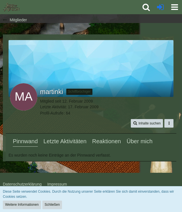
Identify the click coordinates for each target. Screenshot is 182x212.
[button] (174, 7)
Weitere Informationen (22, 205)
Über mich (139, 141)
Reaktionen (106, 141)
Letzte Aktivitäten (65, 141)
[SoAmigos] (11, 7)
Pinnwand (25, 141)
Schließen (52, 205)
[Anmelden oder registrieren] (160, 7)
